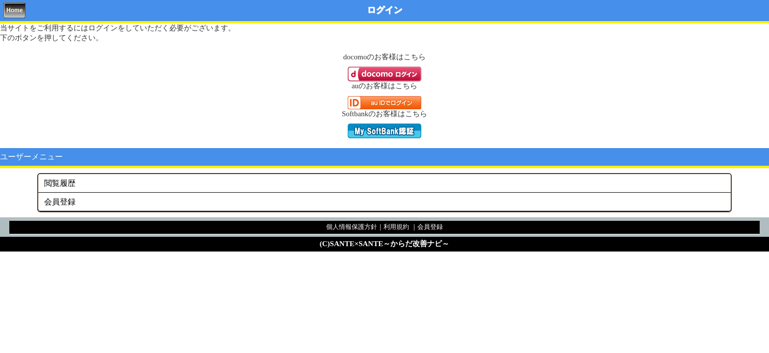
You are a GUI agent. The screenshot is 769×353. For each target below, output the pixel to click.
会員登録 (60, 202)
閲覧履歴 (60, 183)
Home (14, 10)
